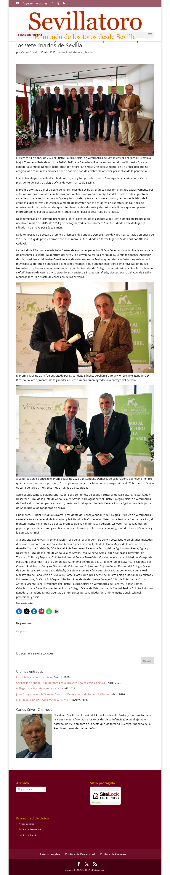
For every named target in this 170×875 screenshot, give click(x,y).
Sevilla (89, 52)
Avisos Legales (26, 823)
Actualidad (65, 52)
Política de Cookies (28, 835)
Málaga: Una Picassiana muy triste (37, 688)
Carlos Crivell (29, 52)
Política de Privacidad (30, 829)
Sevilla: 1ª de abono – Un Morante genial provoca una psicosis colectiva (60, 683)
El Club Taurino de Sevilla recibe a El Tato (42, 700)
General (78, 52)
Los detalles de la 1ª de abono (34, 677)
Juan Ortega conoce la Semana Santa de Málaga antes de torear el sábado (62, 694)
